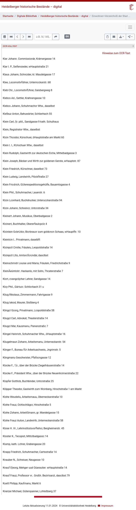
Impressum (107, 505)
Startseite (8, 16)
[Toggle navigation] (130, 27)
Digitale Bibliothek (27, 16)
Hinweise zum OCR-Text (116, 53)
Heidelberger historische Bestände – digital (32, 7)
